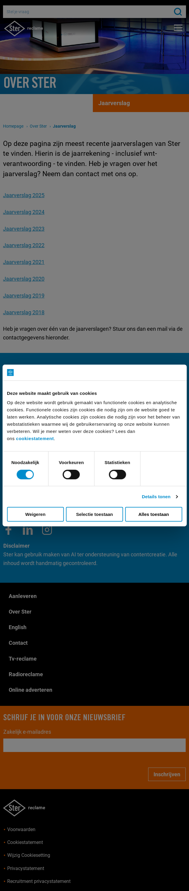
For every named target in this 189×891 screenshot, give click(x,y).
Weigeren (35, 514)
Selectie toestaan (94, 514)
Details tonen (156, 496)
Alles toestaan (153, 514)
